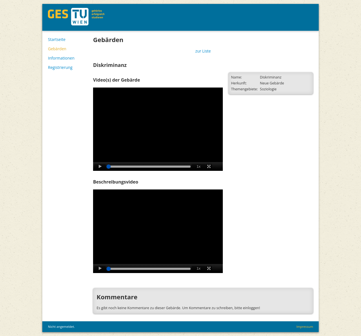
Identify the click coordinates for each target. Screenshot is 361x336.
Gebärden (57, 48)
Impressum (304, 326)
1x (199, 166)
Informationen (61, 58)
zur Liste (203, 51)
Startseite (56, 39)
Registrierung (60, 67)
